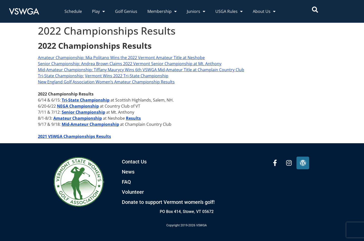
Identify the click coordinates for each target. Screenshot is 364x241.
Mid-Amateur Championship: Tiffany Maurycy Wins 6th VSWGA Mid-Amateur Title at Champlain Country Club (141, 70)
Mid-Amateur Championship (90, 124)
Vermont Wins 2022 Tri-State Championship (126, 76)
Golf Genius (126, 11)
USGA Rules (229, 11)
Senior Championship (58, 63)
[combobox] (334, 10)
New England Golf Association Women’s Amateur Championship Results (106, 82)
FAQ (126, 182)
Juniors (196, 11)
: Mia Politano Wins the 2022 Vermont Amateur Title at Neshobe (144, 57)
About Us (264, 11)
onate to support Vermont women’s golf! (170, 202)
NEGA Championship (78, 106)
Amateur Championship (60, 57)
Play (98, 11)
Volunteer (133, 192)
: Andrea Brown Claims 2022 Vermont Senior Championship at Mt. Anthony (150, 63)
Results (133, 118)
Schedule (73, 11)
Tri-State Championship (60, 76)
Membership (162, 11)
